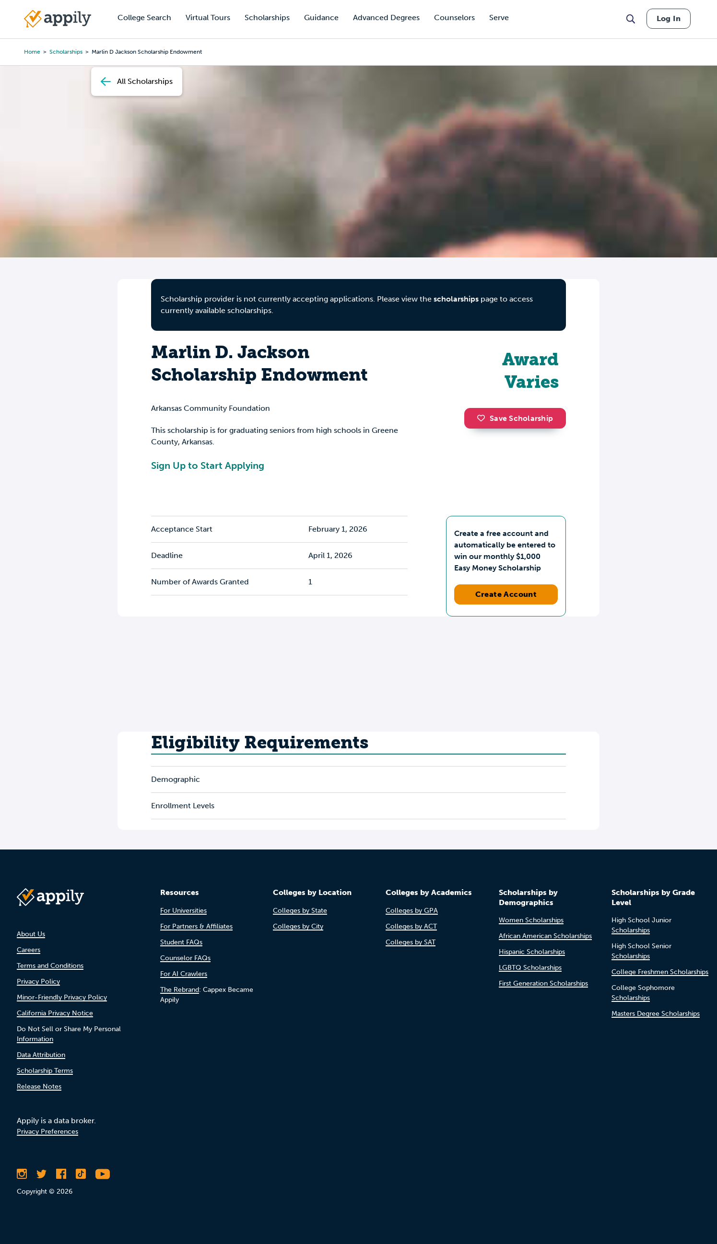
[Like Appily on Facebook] (61, 1174)
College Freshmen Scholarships (659, 972)
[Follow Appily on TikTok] (81, 1174)
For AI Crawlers (183, 974)
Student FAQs (181, 942)
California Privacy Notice (55, 1013)
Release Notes (39, 1086)
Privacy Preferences (47, 1132)
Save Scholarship (515, 418)
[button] (483, 418)
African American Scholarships (545, 936)
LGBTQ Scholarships (530, 968)
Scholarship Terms (45, 1071)
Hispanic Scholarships (532, 952)
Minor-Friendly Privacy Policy (62, 997)
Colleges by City (298, 926)
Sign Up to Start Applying (207, 465)
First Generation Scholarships (543, 983)
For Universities (183, 911)
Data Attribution (41, 1055)
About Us (31, 934)
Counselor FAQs (185, 958)
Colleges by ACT (411, 926)
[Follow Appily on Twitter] (41, 1174)
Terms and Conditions (50, 966)
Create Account (506, 594)
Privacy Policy (38, 981)
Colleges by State (300, 911)
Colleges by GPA (412, 911)
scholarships (65, 51)
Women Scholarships (531, 920)
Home (32, 51)
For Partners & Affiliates (196, 926)
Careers (28, 950)
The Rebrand (179, 990)
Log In (669, 18)
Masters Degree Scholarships (655, 1014)
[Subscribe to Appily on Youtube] (102, 1174)
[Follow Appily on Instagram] (22, 1174)
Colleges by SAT (410, 942)
